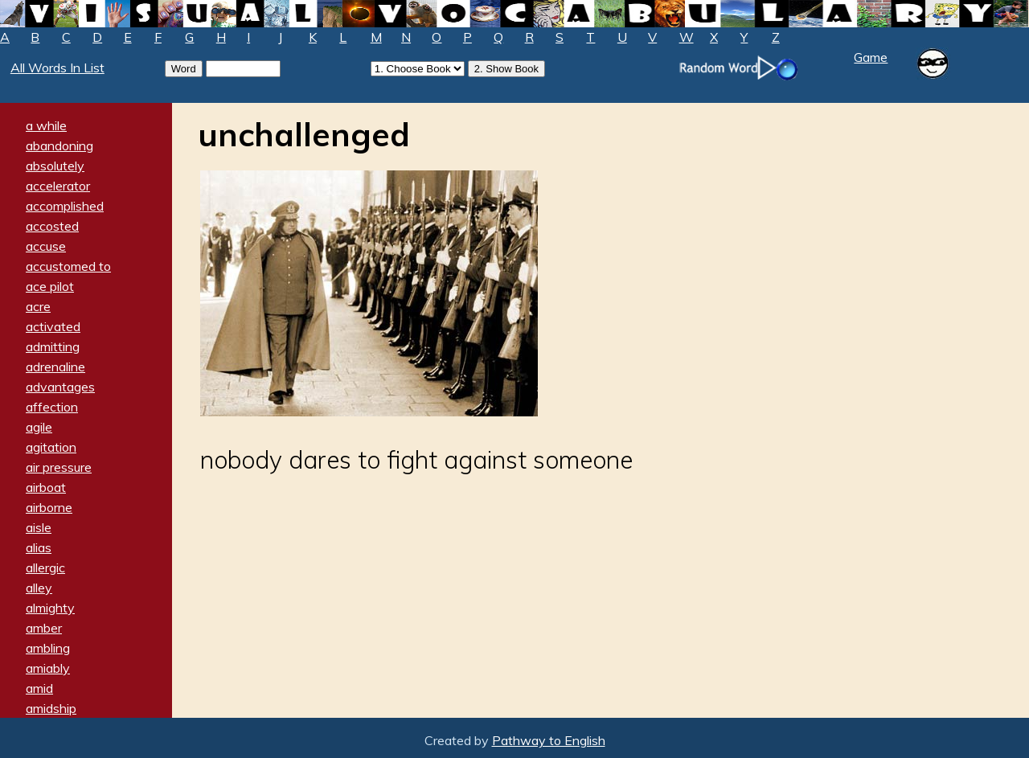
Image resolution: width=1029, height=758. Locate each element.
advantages (60, 387)
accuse (46, 246)
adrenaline (55, 367)
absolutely (55, 166)
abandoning (59, 145)
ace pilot (50, 286)
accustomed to (68, 266)
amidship (51, 708)
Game (871, 57)
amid (39, 688)
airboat (46, 487)
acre (38, 306)
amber (44, 628)
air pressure (59, 467)
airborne (49, 507)
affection (52, 407)
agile (39, 427)
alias (38, 547)
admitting (53, 346)
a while (46, 125)
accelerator (58, 186)
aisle (38, 527)
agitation (51, 447)
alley (39, 588)
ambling (48, 648)
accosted (52, 226)
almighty (50, 608)
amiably (48, 668)
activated (53, 326)
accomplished (65, 206)
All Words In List (57, 67)
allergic (45, 567)
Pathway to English (548, 740)
